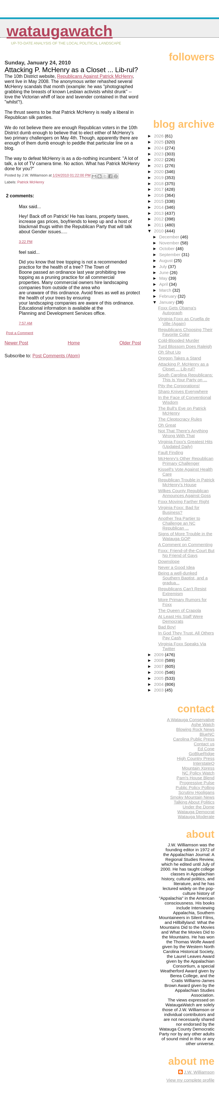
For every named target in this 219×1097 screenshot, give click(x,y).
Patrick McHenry (30, 182)
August (166, 260)
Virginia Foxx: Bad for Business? (178, 510)
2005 (159, 678)
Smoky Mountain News (192, 797)
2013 (159, 213)
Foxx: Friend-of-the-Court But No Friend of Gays (186, 553)
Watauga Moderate (196, 816)
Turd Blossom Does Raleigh (185, 346)
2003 (159, 690)
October (167, 248)
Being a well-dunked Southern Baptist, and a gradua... (183, 578)
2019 (159, 177)
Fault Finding (170, 452)
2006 (159, 672)
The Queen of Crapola (179, 610)
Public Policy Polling (195, 787)
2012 (159, 218)
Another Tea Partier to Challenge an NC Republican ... (179, 523)
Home (74, 342)
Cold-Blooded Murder (178, 340)
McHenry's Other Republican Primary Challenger (185, 461)
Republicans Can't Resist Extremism (182, 591)
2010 (159, 230)
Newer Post (16, 342)
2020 (159, 171)
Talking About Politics (194, 802)
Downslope (168, 561)
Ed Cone (206, 748)
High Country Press (195, 758)
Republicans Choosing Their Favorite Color (185, 332)
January (167, 302)
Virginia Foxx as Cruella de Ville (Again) (184, 321)
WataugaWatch (60, 31)
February (168, 296)
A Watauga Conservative (190, 719)
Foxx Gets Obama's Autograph (177, 310)
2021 (159, 165)
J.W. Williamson (199, 1072)
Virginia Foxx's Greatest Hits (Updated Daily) (185, 444)
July (163, 266)
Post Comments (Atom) (56, 355)
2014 (159, 207)
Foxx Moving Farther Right (183, 501)
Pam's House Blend (195, 777)
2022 (159, 159)
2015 (159, 201)
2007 (159, 666)
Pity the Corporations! (179, 385)
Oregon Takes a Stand (179, 358)
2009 (159, 654)
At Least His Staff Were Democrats (180, 619)
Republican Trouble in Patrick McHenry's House (186, 482)
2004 (159, 684)
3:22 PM (26, 242)
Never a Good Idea (176, 567)
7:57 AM (25, 323)
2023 (159, 153)
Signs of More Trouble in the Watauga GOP (185, 536)
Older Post (130, 342)
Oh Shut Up (169, 352)
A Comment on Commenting (185, 544)
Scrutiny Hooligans (196, 792)
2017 (159, 189)
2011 (159, 224)
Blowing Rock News (195, 729)
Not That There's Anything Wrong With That (183, 433)
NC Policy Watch (198, 772)
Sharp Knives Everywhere (183, 391)
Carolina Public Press (193, 739)
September (170, 254)
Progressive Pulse (197, 782)
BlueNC (207, 734)
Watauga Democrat (195, 811)
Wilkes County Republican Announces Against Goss (184, 493)
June (164, 272)
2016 (159, 195)
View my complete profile (190, 1080)
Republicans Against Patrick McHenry (95, 76)
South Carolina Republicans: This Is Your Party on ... (185, 377)
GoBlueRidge (201, 753)
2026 (159, 135)
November (169, 242)
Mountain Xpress (198, 768)
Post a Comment (19, 333)
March (165, 290)
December (169, 236)
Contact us (204, 743)
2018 (159, 183)
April (164, 284)
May (164, 278)
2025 (159, 141)
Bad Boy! (167, 626)
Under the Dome (198, 806)
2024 (159, 147)
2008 (159, 660)
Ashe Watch (202, 724)
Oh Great (167, 425)
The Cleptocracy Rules (180, 419)
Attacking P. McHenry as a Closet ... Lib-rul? (183, 366)
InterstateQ (203, 763)
